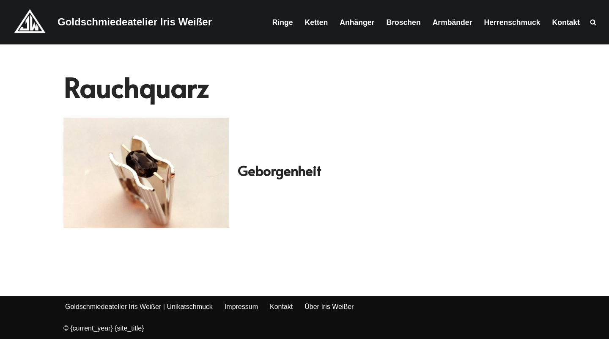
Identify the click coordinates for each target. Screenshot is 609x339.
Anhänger (357, 22)
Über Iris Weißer (329, 306)
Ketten (316, 22)
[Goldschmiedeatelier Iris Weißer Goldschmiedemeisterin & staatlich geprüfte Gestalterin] (109, 22)
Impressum (241, 306)
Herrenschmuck (512, 22)
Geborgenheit (279, 170)
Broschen (403, 22)
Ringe (282, 22)
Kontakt (566, 22)
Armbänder (452, 22)
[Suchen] (593, 22)
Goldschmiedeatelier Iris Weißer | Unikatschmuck (139, 306)
